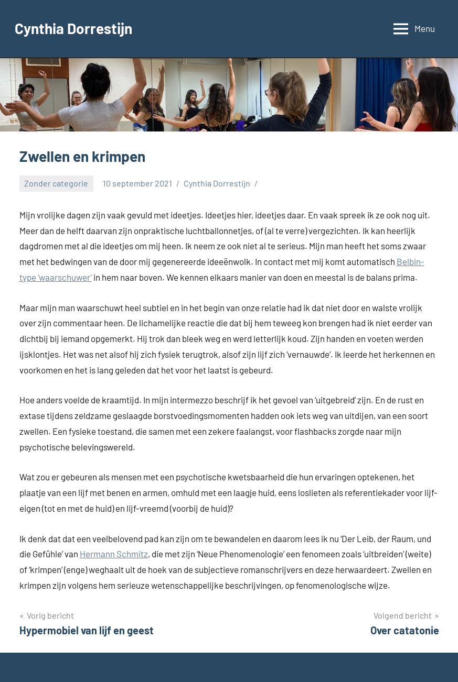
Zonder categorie (56, 183)
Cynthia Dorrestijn (73, 28)
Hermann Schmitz (114, 553)
